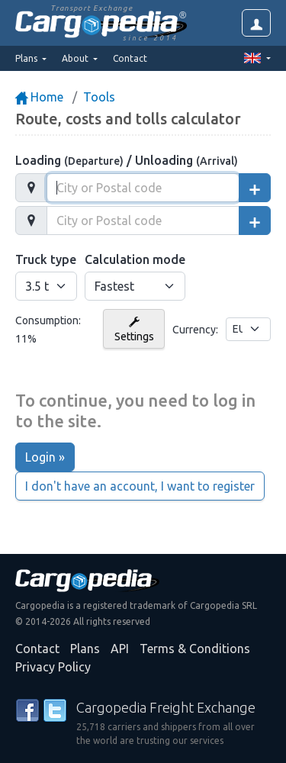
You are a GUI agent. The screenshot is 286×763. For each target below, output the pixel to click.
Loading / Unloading (126, 160)
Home (39, 97)
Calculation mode (135, 259)
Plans (85, 648)
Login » (45, 457)
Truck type (45, 259)
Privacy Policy (53, 667)
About (76, 58)
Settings (134, 330)
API (120, 648)
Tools (99, 97)
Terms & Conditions (195, 648)
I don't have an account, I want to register (140, 486)
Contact (130, 58)
